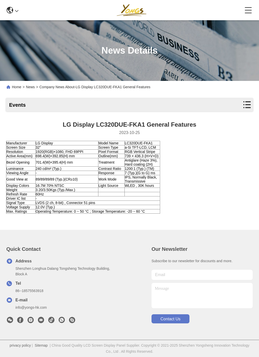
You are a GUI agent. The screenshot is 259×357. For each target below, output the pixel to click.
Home (16, 87)
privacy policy (20, 345)
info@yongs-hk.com (31, 307)
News (30, 87)
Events (17, 105)
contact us (170, 319)
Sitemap (41, 345)
